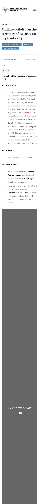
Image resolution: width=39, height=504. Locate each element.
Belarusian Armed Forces (11, 44)
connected (26, 112)
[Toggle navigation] (34, 10)
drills (22, 140)
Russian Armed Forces (10, 48)
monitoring (28, 44)
